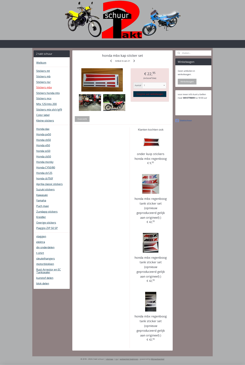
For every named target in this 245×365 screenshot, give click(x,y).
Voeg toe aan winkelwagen (149, 94)
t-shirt (40, 253)
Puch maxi (42, 206)
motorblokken (45, 264)
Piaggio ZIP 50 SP (47, 228)
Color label (43, 115)
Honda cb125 (44, 173)
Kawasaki (42, 195)
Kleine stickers (45, 120)
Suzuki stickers (45, 189)
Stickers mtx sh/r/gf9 (49, 109)
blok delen (42, 283)
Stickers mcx (43, 98)
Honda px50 (43, 134)
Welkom (41, 62)
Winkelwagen (187, 81)
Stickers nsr (43, 82)
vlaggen (41, 236)
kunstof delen (44, 278)
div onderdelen (45, 247)
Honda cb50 (43, 140)
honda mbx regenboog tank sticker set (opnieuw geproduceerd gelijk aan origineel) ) (150, 208)
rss (116, 359)
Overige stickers (46, 222)
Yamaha (41, 200)
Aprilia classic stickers (49, 184)
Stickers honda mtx (48, 93)
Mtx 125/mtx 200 (46, 104)
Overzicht (82, 118)
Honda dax (42, 129)
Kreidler (41, 217)
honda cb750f (44, 178)
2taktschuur (183, 121)
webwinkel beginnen (129, 359)
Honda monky (44, 162)
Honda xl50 (43, 145)
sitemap (109, 359)
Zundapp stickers (47, 211)
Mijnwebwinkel (157, 359)
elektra (40, 242)
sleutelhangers (45, 258)
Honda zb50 (43, 156)
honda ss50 (43, 151)
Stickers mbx (44, 87)
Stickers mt (43, 71)
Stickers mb (43, 76)
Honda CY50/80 (45, 167)
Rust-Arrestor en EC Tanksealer (48, 271)
